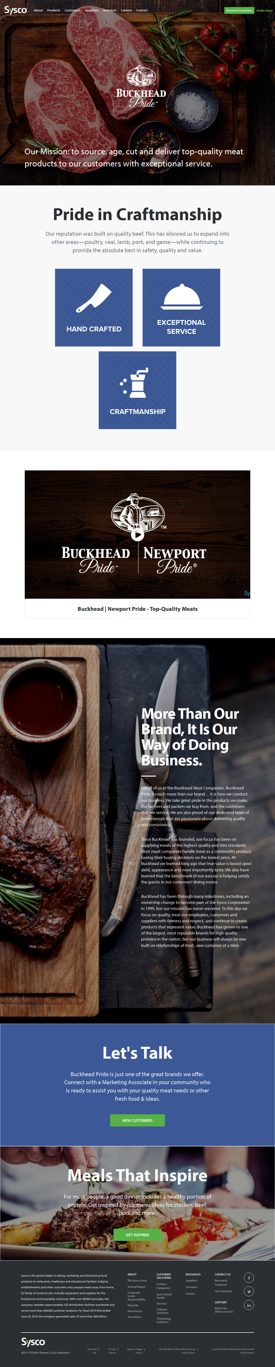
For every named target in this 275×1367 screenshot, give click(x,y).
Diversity (133, 1305)
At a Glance (134, 1317)
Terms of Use (92, 1350)
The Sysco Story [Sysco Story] (137, 1280)
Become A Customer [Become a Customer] (221, 1282)
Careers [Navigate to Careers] (126, 10)
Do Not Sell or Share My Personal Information (177, 1350)
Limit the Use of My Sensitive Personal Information (233, 1350)
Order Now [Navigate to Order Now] (265, 10)
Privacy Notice (112, 1350)
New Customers (137, 1120)
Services (162, 1303)
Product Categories (163, 1286)
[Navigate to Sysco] (16, 10)
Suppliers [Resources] (191, 1280)
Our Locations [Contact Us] (223, 1291)
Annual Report (137, 1287)
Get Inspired (137, 1234)
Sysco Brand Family (164, 1296)
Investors (191, 1287)
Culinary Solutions (163, 1311)
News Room (135, 1311)
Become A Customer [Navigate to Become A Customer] (239, 10)
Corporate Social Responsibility (136, 1296)
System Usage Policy (134, 1350)
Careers (190, 1293)
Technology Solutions (164, 1320)
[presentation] (249, 1278)
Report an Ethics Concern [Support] (224, 1309)
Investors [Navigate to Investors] (110, 10)
